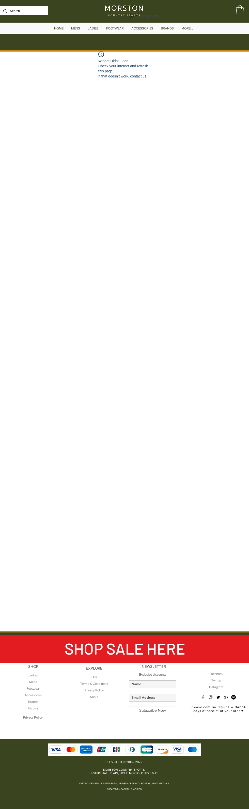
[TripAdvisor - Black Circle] (233, 697)
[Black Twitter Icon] (218, 697)
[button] (240, 9)
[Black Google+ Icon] (226, 697)
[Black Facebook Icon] (203, 697)
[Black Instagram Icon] (210, 697)
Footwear (33, 688)
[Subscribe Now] (152, 710)
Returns (33, 708)
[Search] (23, 11)
